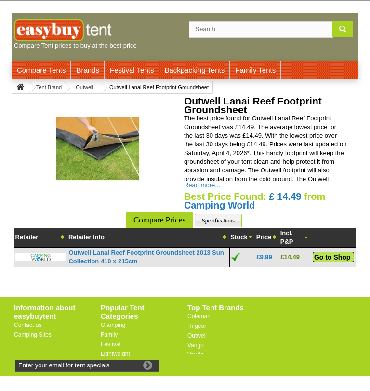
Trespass (199, 364)
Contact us (27, 325)
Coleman (199, 316)
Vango (195, 345)
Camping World (219, 205)
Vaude (195, 355)
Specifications (218, 220)
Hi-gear (196, 326)
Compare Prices (159, 219)
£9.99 (264, 257)
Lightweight (115, 354)
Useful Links (29, 344)
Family (109, 334)
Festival (110, 344)
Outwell (197, 335)
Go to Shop (332, 257)
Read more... (202, 185)
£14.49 (290, 257)
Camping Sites (33, 334)
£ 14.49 (285, 196)
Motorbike (113, 363)
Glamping (113, 325)
